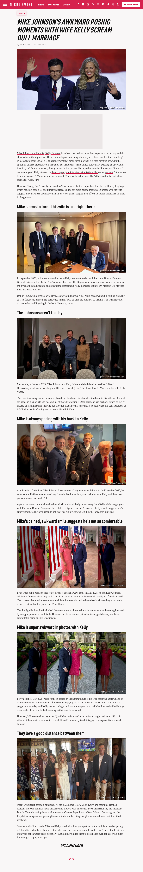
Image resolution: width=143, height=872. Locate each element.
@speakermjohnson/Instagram (112, 271)
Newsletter (130, 4)
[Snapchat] (108, 5)
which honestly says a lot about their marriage (40, 189)
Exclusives (53, 4)
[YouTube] (83, 5)
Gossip (66, 4)
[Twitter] (93, 5)
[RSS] (118, 5)
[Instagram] (88, 5)
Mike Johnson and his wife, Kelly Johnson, (38, 153)
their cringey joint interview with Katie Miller (75, 172)
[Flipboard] (103, 5)
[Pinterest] (98, 5)
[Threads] (113, 5)
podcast (109, 172)
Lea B (22, 45)
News (41, 4)
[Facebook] (78, 5)
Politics (22, 13)
